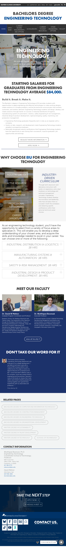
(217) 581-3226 (8, 474)
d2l (47, 5)
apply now (33, 500)
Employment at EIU (42, 533)
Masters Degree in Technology (17, 438)
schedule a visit (33, 504)
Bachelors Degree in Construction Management (24, 412)
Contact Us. (46, 522)
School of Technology (47, 438)
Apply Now (10, 29)
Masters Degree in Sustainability (17, 427)
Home (3, 29)
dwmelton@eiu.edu (9, 476)
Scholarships (32, 29)
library (43, 5)
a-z (28, 5)
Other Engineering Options (53, 29)
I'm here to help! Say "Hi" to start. (48, 542)
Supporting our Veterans (26, 534)
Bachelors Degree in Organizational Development (25, 422)
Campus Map (51, 533)
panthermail (33, 5)
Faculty (62, 29)
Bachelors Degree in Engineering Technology (23, 417)
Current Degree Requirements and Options (19, 29)
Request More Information (33, 140)
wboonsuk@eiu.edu (10, 467)
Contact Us (7, 533)
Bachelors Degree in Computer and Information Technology (29, 407)
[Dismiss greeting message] (57, 541)
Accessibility (14, 533)
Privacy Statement (51, 534)
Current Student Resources (43, 29)
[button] (61, 542)
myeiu (50, 5)
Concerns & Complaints (39, 534)
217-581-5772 (8, 465)
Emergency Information (30, 533)
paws (39, 5)
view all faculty (33, 339)
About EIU (20, 533)
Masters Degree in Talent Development (20, 433)
